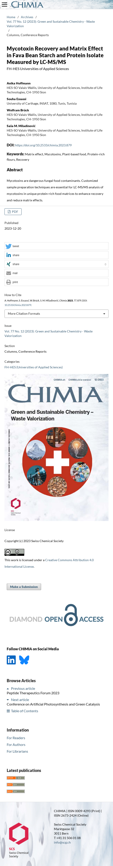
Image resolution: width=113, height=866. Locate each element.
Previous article (23, 688)
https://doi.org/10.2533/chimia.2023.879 (43, 145)
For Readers (16, 738)
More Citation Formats (24, 313)
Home (11, 17)
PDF (14, 211)
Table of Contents (24, 711)
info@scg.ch (62, 842)
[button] (56, 246)
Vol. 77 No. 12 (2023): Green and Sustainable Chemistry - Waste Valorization (51, 24)
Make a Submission (24, 587)
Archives (27, 17)
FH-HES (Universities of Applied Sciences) (33, 367)
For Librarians (17, 751)
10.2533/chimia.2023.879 (17, 305)
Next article (20, 699)
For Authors (16, 744)
